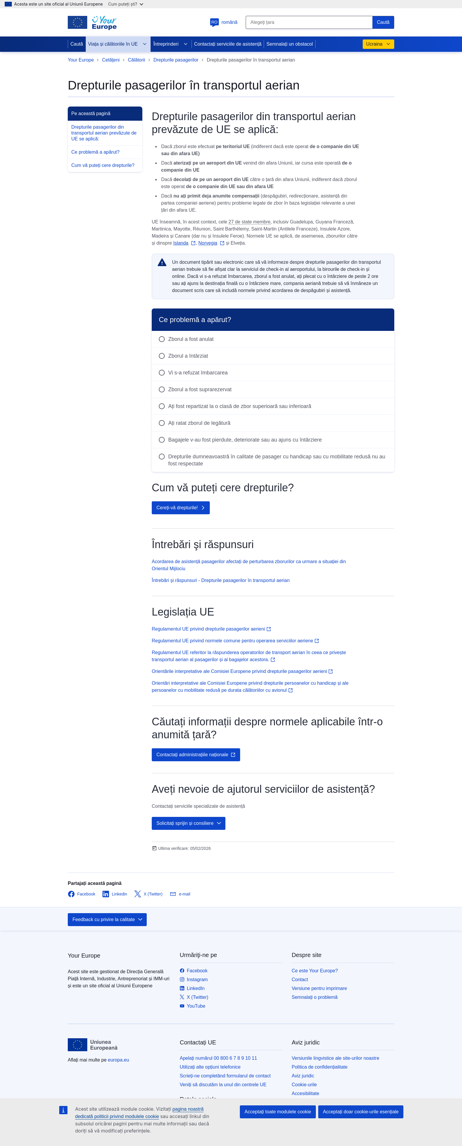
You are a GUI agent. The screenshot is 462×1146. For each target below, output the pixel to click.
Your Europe (81, 59)
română (223, 22)
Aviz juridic (303, 1075)
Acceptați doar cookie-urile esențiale (361, 1111)
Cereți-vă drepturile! (181, 508)
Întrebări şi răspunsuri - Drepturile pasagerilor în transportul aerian (221, 580)
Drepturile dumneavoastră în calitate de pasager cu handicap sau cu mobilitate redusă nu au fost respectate (276, 460)
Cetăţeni (111, 59)
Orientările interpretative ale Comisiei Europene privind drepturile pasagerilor (242, 671)
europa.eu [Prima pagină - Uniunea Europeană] (118, 1059)
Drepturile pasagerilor (176, 59)
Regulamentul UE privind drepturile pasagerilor (211, 628)
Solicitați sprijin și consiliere (189, 823)
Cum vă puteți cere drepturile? (102, 165)
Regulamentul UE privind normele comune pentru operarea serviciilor (235, 640)
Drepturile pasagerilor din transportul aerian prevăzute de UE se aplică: (103, 133)
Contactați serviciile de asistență (228, 44)
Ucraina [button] (378, 44)
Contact (300, 979)
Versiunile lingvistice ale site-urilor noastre (335, 1058)
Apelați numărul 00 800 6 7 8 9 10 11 (218, 1058)
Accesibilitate (305, 1093)
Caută (76, 44)
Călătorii (136, 59)
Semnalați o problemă (315, 997)
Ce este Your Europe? (315, 970)
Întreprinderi (170, 44)
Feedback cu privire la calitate (107, 920)
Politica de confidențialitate (319, 1066)
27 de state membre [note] (249, 221)
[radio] (273, 339)
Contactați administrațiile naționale (195, 755)
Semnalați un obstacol (289, 44)
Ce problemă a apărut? (95, 152)
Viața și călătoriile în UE (117, 44)
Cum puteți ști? (125, 3)
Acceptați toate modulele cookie (278, 1111)
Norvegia (207, 243)
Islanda (181, 243)
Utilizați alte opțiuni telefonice (210, 1066)
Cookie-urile (304, 1084)
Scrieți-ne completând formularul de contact (225, 1075)
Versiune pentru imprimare (319, 988)
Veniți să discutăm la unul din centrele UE (223, 1084)
